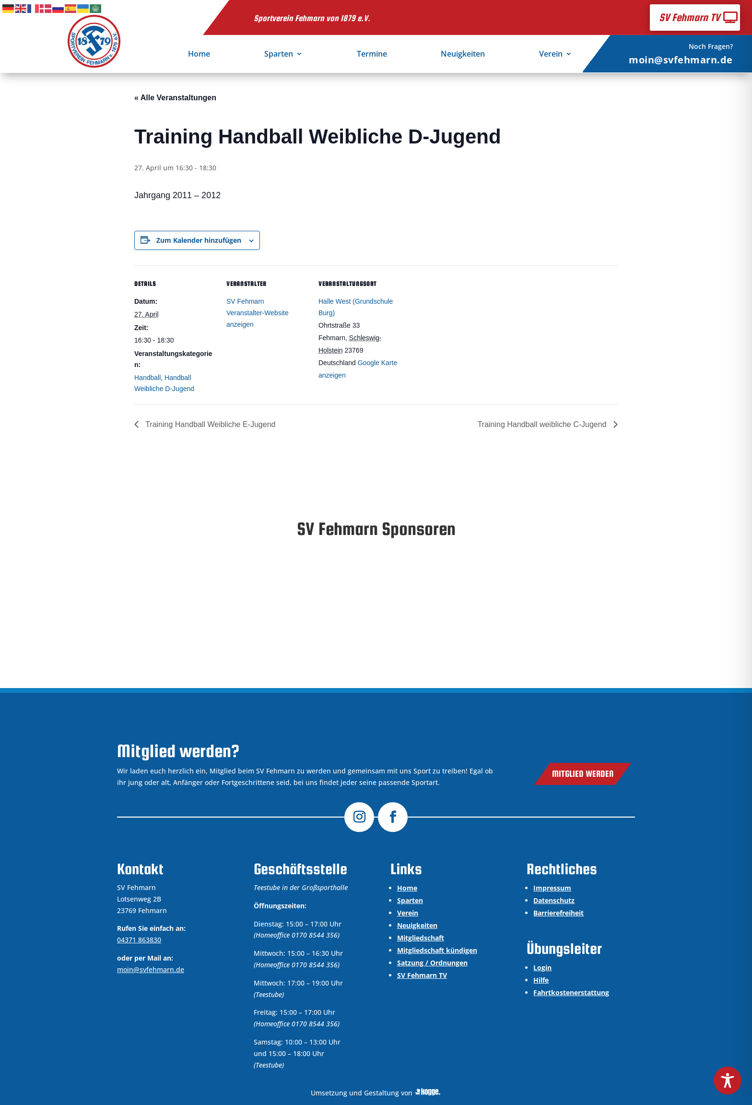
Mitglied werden (582, 774)
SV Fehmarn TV (689, 17)
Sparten (278, 54)
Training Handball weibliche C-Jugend (543, 424)
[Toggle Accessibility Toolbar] (727, 1080)
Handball (147, 377)
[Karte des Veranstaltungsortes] (461, 331)
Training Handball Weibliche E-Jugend (209, 424)
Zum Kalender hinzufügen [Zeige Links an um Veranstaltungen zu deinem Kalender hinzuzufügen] (198, 240)
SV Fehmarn (245, 301)
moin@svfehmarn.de (681, 59)
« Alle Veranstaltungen (175, 98)
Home (199, 54)
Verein (551, 54)
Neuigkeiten (463, 54)
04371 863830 (139, 939)
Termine (372, 54)
